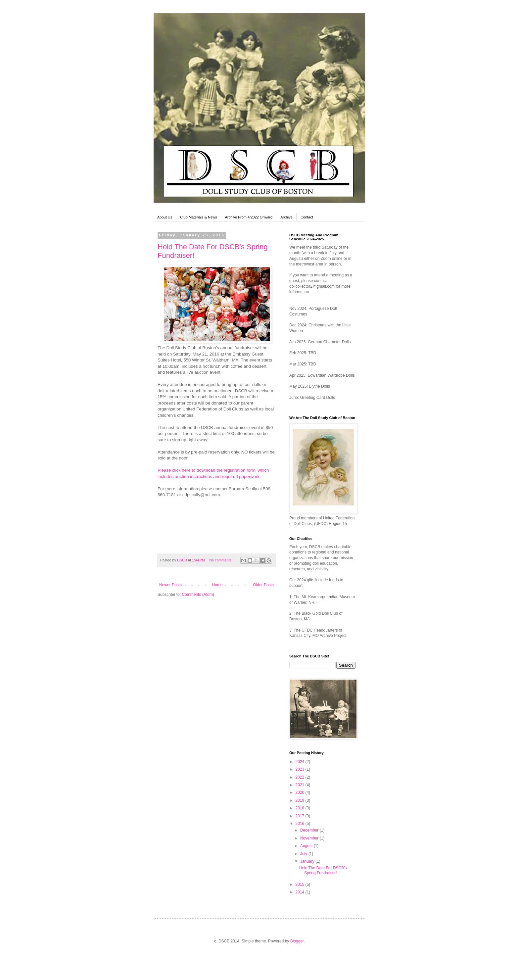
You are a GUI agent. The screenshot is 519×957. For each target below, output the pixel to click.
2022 (301, 777)
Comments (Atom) (198, 594)
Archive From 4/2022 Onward (249, 217)
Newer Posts (170, 585)
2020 (301, 792)
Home (217, 585)
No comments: (222, 560)
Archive (286, 217)
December (310, 830)
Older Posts (263, 585)
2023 (301, 769)
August (307, 845)
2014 (301, 892)
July (304, 853)
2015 (301, 884)
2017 (301, 816)
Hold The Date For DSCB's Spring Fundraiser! (323, 870)
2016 (301, 823)
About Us (164, 217)
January (307, 861)
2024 (301, 761)
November (310, 838)
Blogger (297, 941)
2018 (301, 808)
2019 (301, 800)
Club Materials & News (198, 217)
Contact (307, 217)
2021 (301, 785)
